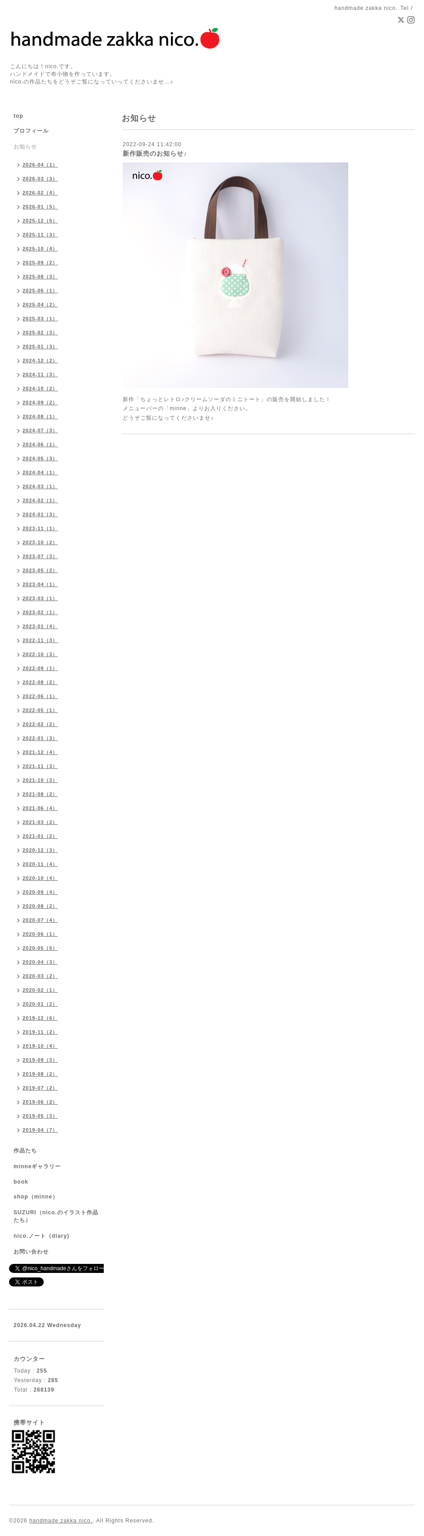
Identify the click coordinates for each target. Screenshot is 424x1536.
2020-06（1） (40, 934)
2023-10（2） (40, 542)
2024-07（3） (40, 430)
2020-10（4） (40, 878)
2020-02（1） (40, 990)
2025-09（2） (40, 262)
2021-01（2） (40, 836)
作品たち (25, 1150)
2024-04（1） (40, 472)
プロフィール (31, 131)
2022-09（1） (40, 668)
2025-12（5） (40, 220)
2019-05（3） (40, 1116)
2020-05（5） (40, 948)
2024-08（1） (40, 416)
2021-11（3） (40, 766)
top (18, 116)
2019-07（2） (40, 1088)
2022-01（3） (40, 738)
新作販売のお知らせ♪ (155, 153)
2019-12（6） (40, 1018)
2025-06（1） (40, 290)
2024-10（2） (40, 388)
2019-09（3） (40, 1060)
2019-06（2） (40, 1102)
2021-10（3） (40, 780)
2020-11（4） (40, 864)
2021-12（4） (40, 752)
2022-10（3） (40, 654)
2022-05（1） (40, 710)
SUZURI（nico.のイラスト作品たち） (56, 1216)
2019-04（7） (40, 1130)
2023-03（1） (40, 598)
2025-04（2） (40, 304)
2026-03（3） (40, 178)
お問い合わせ (31, 1252)
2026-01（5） (40, 206)
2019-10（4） (40, 1046)
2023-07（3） (40, 556)
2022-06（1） (40, 696)
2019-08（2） (40, 1074)
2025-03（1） (40, 318)
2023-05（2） (40, 570)
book (21, 1182)
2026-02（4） (40, 192)
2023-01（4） (40, 626)
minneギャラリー (37, 1166)
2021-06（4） (40, 808)
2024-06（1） (40, 444)
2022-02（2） (40, 724)
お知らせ (25, 146)
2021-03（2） (40, 822)
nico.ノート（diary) (41, 1236)
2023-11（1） (40, 528)
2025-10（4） (40, 248)
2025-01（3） (40, 346)
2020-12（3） (40, 850)
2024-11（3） (40, 374)
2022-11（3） (40, 640)
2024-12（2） (40, 360)
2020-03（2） (40, 976)
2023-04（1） (40, 584)
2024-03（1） (40, 486)
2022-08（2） (40, 682)
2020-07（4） (40, 920)
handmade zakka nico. (60, 1520)
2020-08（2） (40, 906)
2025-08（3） (40, 276)
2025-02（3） (40, 332)
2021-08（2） (40, 794)
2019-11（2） (40, 1032)
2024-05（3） (40, 458)
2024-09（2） (40, 402)
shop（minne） (36, 1197)
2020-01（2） (40, 1004)
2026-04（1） (40, 164)
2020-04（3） (40, 962)
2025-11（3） (40, 234)
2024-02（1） (40, 500)
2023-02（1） (40, 612)
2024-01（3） (40, 514)
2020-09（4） (40, 892)
